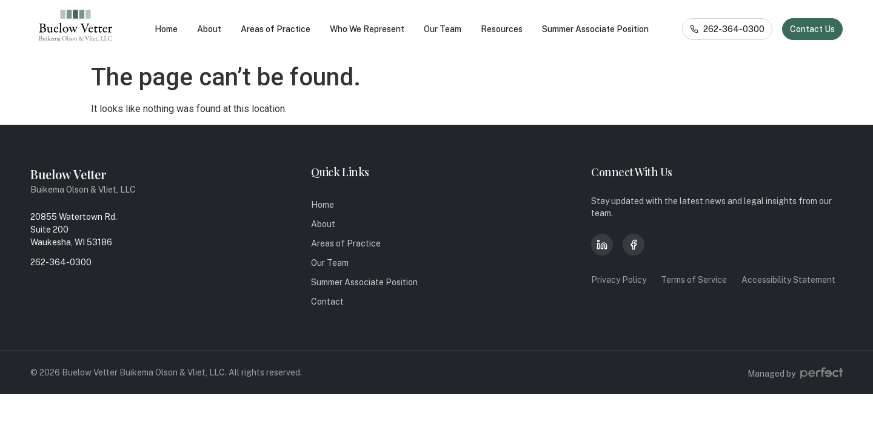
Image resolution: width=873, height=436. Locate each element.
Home (166, 29)
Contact (327, 301)
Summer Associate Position (595, 29)
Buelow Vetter (68, 174)
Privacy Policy (618, 280)
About (209, 29)
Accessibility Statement (788, 280)
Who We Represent (367, 29)
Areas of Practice (275, 29)
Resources (502, 29)
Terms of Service (694, 280)
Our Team (442, 29)
